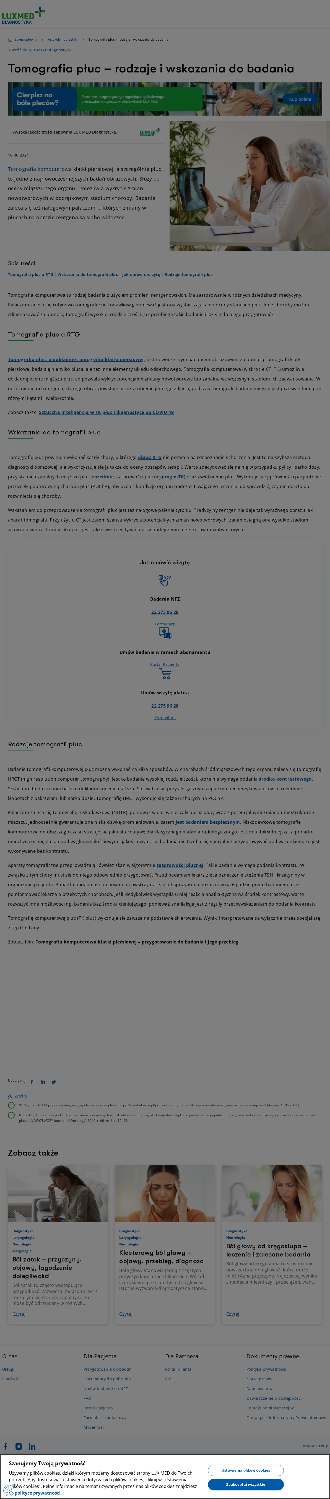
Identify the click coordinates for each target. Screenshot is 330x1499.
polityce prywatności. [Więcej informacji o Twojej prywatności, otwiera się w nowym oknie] (38, 1493)
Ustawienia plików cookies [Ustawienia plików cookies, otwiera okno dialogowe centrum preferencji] (246, 1469)
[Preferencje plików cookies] (8, 1490)
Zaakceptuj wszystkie (246, 1484)
